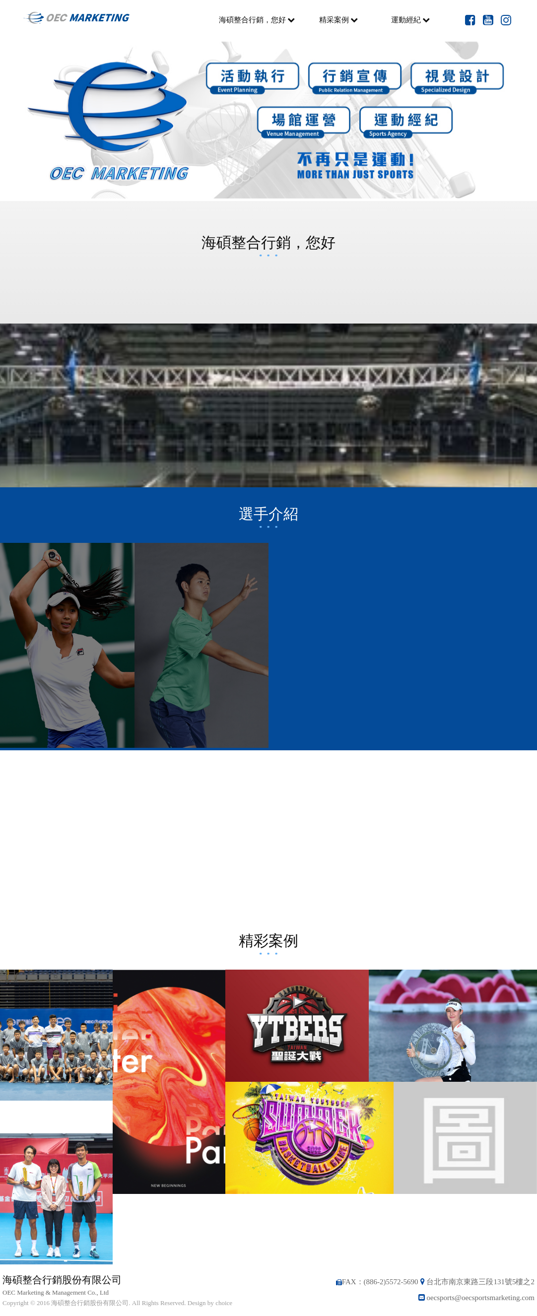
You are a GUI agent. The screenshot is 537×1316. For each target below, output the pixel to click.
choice (223, 1303)
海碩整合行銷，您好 (257, 19)
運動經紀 (410, 19)
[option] (268, 120)
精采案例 (338, 19)
